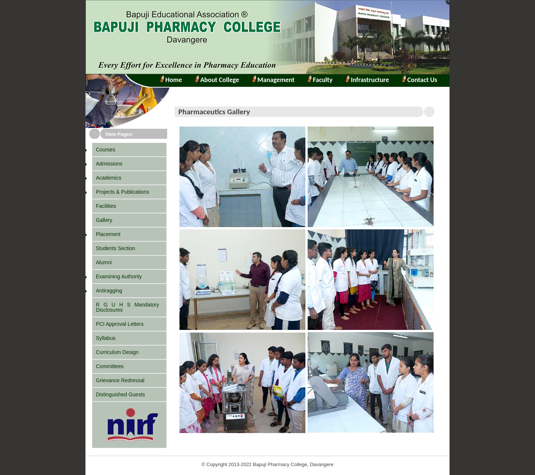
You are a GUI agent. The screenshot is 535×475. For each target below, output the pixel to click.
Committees (110, 366)
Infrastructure (369, 80)
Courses (105, 150)
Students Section (115, 248)
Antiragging (109, 291)
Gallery (104, 220)
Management (275, 80)
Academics (108, 178)
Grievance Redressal (120, 380)
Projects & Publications (122, 192)
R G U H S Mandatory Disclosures (127, 307)
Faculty (322, 80)
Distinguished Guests (120, 394)
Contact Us (421, 80)
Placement (108, 234)
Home (173, 80)
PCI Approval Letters (119, 324)
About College (217, 80)
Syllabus (106, 338)
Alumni (104, 262)
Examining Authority (119, 276)
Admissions (109, 164)
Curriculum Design (117, 352)
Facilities (106, 206)
